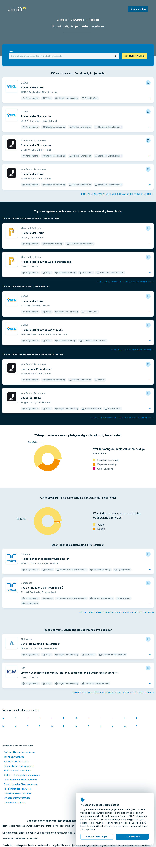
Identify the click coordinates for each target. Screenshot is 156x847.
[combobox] (64, 56)
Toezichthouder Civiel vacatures (20, 784)
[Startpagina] (17, 9)
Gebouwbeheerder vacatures (19, 766)
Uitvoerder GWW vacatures (18, 793)
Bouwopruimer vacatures (16, 761)
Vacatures (62, 20)
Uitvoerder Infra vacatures (17, 798)
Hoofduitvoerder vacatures (17, 770)
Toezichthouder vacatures (17, 788)
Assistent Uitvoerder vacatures (19, 752)
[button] (116, 56)
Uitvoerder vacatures (14, 802)
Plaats (11, 51)
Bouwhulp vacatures (14, 757)
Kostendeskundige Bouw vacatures (22, 775)
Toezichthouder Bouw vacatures (20, 779)
